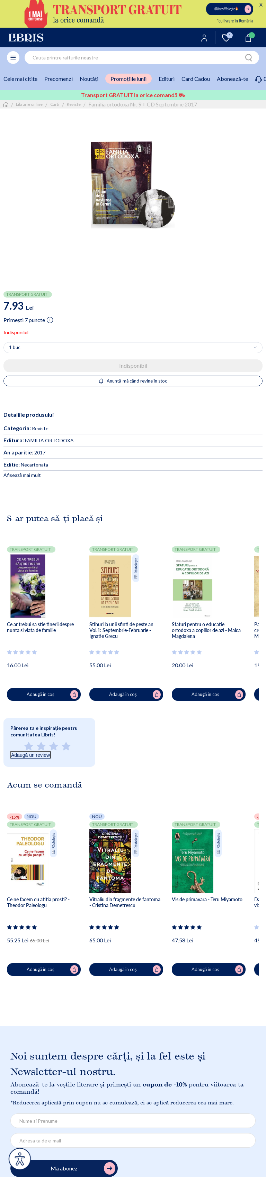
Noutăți (89, 78)
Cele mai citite (20, 78)
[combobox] (142, 57)
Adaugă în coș (53, 694)
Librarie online (29, 104)
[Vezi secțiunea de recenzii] (22, 652)
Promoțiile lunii (128, 78)
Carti (54, 104)
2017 (24, 452)
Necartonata (25, 465)
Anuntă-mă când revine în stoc (133, 381)
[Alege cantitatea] (133, 347)
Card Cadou (195, 78)
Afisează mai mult (22, 475)
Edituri (167, 78)
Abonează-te (232, 78)
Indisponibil (133, 365)
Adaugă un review (30, 755)
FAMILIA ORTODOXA (38, 440)
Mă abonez (83, 1168)
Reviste (74, 104)
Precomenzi (58, 78)
